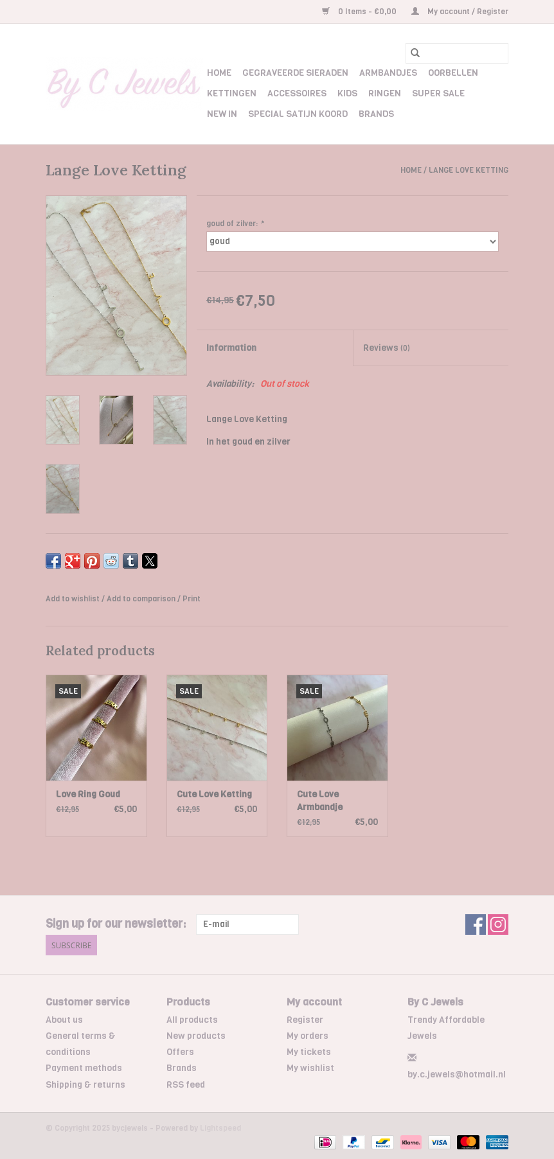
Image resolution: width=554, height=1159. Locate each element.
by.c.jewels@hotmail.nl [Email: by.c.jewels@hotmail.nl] (456, 1074)
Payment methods (84, 1068)
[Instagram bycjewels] (498, 924)
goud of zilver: (235, 223)
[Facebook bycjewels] (475, 924)
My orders (307, 1036)
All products (192, 1020)
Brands (376, 114)
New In (222, 114)
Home (219, 73)
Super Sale (438, 93)
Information (231, 348)
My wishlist (310, 1068)
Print (192, 599)
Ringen (384, 93)
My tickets (309, 1052)
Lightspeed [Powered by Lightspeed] (220, 1128)
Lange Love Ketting (468, 170)
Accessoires (296, 93)
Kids (347, 93)
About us (64, 1020)
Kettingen (231, 93)
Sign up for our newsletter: (116, 924)
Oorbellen (453, 73)
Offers (180, 1052)
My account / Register (459, 11)
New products (196, 1036)
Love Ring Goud (88, 794)
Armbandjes (388, 73)
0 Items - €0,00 (360, 11)
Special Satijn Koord (298, 114)
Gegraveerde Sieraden (295, 73)
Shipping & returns (85, 1084)
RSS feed (185, 1084)
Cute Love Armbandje (320, 800)
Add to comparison (142, 599)
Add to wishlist (74, 599)
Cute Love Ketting (214, 794)
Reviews (386, 348)
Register (305, 1020)
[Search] (457, 53)
